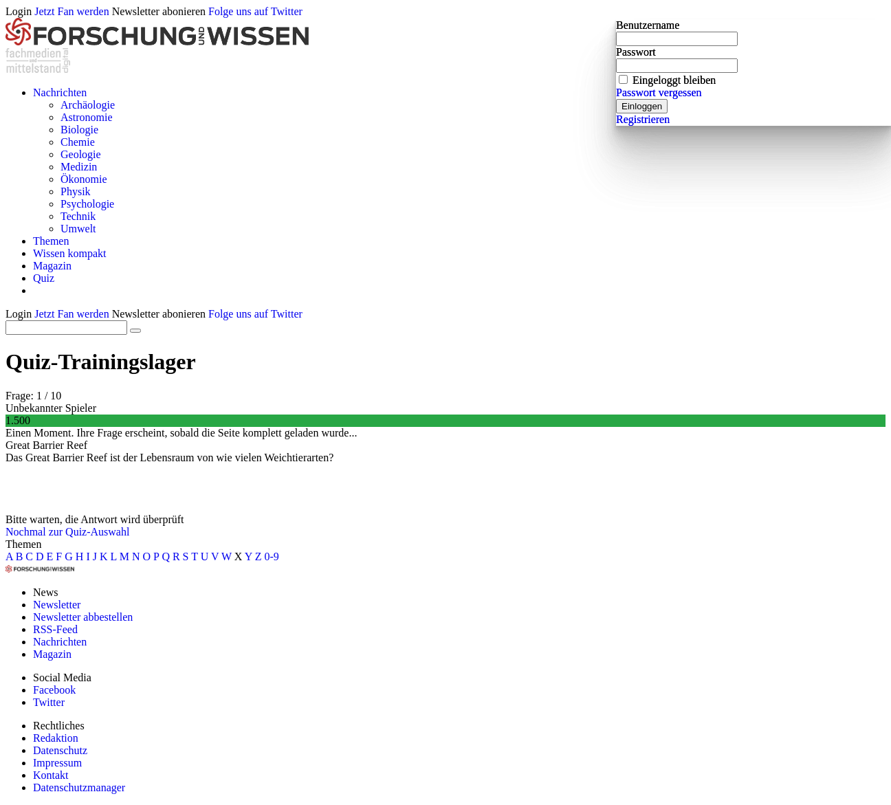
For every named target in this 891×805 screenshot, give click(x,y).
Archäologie (87, 105)
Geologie (80, 154)
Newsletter (56, 604)
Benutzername (647, 25)
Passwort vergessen (659, 92)
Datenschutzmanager (79, 787)
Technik (78, 216)
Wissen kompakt (69, 253)
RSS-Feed (55, 629)
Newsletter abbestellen (83, 617)
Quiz (43, 278)
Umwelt (78, 228)
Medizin (78, 167)
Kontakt (51, 775)
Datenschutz (60, 750)
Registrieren (643, 119)
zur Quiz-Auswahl (89, 532)
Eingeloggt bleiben (674, 80)
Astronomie (86, 117)
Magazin (52, 266)
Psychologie (87, 204)
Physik (75, 191)
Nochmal (26, 532)
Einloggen (642, 106)
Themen (51, 241)
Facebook (54, 690)
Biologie (79, 129)
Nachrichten (60, 92)
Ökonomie (83, 179)
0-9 (272, 556)
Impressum (57, 763)
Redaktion (55, 738)
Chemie (77, 142)
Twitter (49, 702)
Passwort (636, 52)
